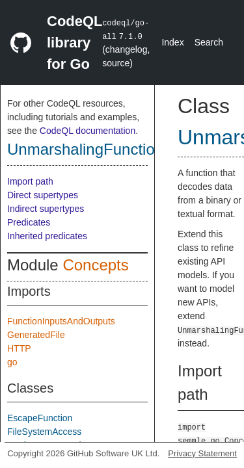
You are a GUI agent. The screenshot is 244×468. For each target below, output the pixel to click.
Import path (30, 181)
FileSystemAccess (44, 431)
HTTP (19, 348)
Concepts (95, 265)
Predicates (28, 222)
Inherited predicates (47, 236)
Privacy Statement (202, 453)
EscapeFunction (39, 418)
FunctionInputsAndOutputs (61, 321)
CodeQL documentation (87, 130)
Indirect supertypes (45, 208)
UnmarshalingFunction (85, 149)
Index (172, 42)
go (12, 362)
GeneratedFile (36, 335)
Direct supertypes (42, 195)
